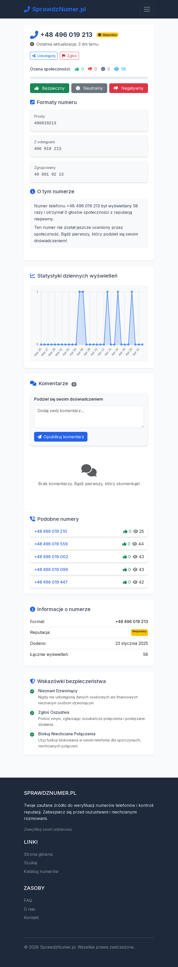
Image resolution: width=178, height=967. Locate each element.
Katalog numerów (41, 871)
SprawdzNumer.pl (55, 9)
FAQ (28, 900)
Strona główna (38, 854)
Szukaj (30, 862)
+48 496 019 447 (51, 582)
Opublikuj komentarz (60, 436)
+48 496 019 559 (51, 543)
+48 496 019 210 (50, 531)
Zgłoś (69, 56)
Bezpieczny (50, 88)
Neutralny (89, 88)
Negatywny (128, 88)
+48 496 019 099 (51, 569)
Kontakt (31, 917)
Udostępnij (43, 56)
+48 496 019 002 (51, 556)
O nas (29, 909)
